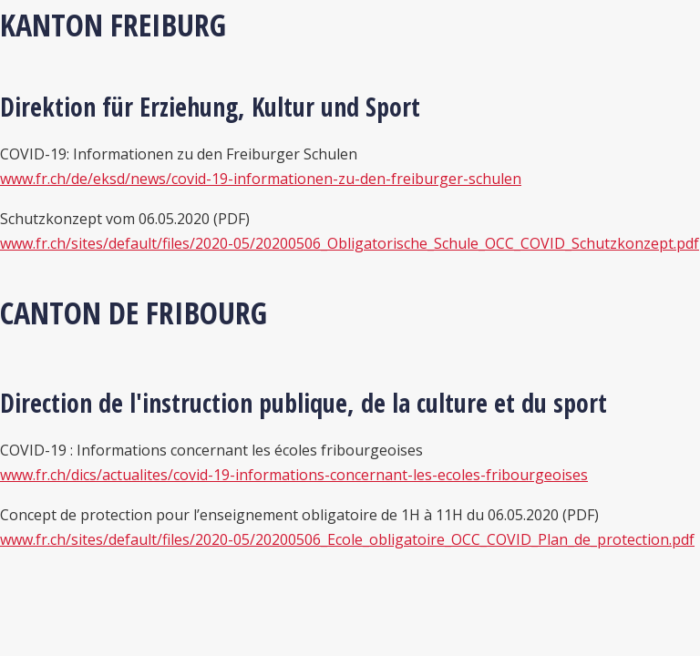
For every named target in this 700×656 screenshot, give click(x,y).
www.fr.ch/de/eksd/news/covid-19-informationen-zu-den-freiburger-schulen (260, 179)
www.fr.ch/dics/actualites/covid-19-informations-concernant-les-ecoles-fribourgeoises (294, 475)
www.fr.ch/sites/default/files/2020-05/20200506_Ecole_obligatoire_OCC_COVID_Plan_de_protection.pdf (347, 539)
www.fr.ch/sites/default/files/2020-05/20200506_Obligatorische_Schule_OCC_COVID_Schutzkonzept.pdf (349, 243)
